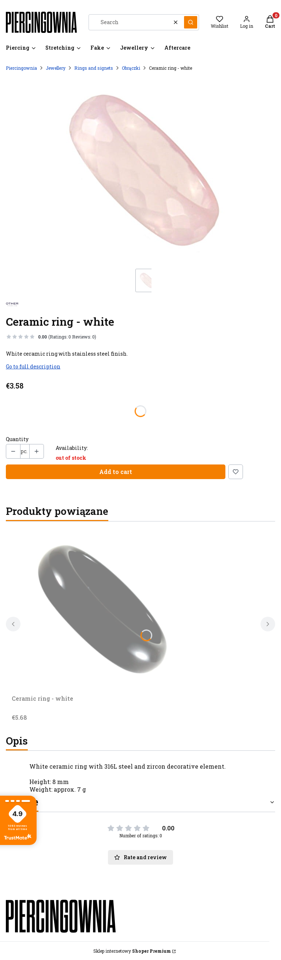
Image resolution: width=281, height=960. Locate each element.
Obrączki (131, 68)
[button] (190, 22)
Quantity (17, 439)
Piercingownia (21, 68)
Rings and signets (93, 68)
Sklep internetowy (132, 951)
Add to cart (115, 471)
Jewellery (55, 68)
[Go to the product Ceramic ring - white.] (103, 609)
